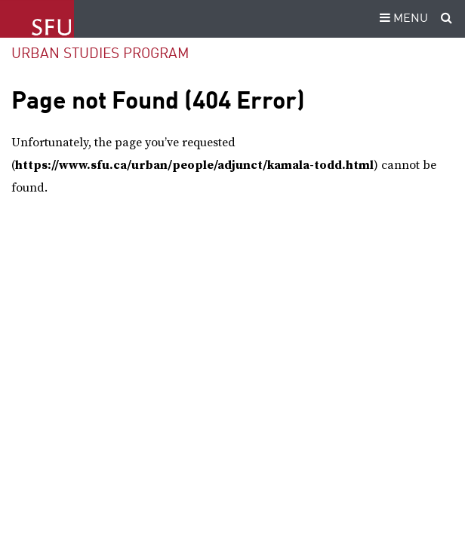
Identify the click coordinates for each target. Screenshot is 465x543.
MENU (401, 19)
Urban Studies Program (100, 54)
